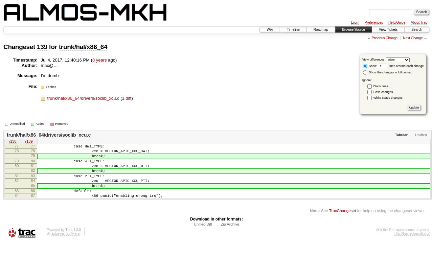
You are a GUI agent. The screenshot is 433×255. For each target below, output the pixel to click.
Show (370, 66)
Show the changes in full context (388, 72)
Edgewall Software (65, 246)
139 (42, 46)
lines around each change (401, 66)
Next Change (413, 38)
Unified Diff (203, 236)
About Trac (419, 22)
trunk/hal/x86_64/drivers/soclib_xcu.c (83, 98)
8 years (99, 60)
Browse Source (353, 29)
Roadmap (321, 29)
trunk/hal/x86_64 (83, 46)
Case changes (383, 92)
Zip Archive (230, 236)
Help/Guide (396, 22)
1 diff (127, 98)
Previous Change (385, 38)
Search (416, 29)
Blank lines (380, 86)
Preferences (374, 22)
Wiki (270, 29)
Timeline (293, 29)
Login (355, 22)
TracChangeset (342, 223)
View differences (373, 59)
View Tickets (388, 29)
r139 (28, 142)
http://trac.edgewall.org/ (412, 246)
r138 (12, 142)
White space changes (388, 97)
